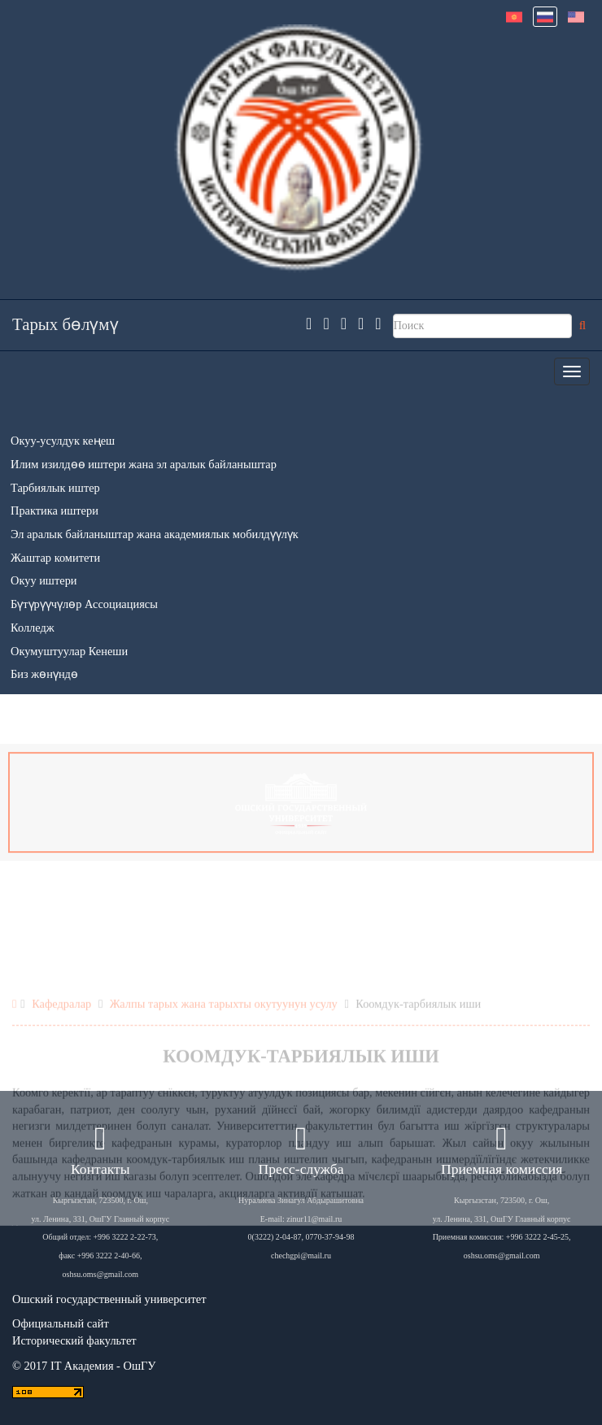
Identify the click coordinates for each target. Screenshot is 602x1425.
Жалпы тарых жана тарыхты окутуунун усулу (224, 1074)
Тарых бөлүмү (65, 324)
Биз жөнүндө (44, 673)
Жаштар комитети (55, 557)
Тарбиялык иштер (55, 487)
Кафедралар (61, 1074)
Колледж (33, 627)
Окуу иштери (44, 580)
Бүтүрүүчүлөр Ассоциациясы (84, 603)
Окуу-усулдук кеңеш (63, 440)
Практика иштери (54, 510)
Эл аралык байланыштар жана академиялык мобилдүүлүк (155, 534)
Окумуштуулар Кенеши (69, 651)
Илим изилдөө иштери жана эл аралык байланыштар (144, 464)
